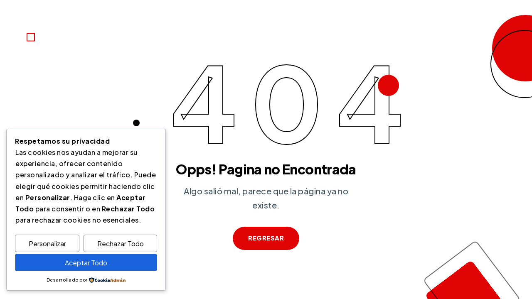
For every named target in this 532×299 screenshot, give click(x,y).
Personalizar (47, 243)
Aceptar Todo (86, 262)
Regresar (266, 238)
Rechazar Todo (120, 243)
